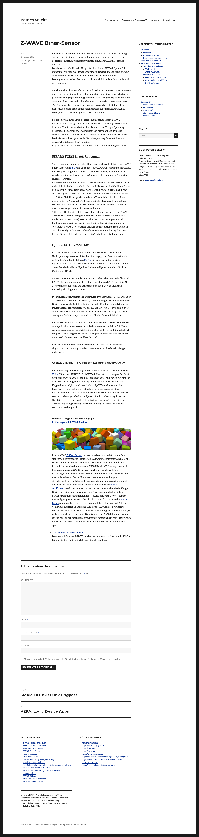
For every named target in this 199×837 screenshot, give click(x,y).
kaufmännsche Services (153, 105)
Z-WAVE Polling (29, 773)
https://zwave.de (88, 751)
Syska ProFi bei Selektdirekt (34, 779)
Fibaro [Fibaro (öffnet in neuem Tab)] (73, 167)
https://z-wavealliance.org (92, 754)
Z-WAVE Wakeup (29, 776)
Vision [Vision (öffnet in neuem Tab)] (55, 374)
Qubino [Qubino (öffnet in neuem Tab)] (88, 260)
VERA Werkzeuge (30, 754)
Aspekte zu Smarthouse (163, 20)
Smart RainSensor (30, 757)
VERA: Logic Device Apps (33, 748)
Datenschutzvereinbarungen (155, 58)
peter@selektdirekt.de (154, 180)
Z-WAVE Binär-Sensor (32, 751)
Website (25, 646)
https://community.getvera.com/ (95, 746)
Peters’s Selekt (149, 116)
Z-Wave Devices (74, 455)
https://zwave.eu (88, 748)
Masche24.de (148, 110)
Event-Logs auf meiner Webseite (36, 746)
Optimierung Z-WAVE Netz (156, 77)
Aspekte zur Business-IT (134, 20)
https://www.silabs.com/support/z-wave (98, 765)
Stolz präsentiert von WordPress (73, 824)
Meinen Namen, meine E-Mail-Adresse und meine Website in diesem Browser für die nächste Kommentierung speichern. (73, 659)
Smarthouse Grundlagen (153, 66)
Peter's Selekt (34, 20)
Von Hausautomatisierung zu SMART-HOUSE (41, 770)
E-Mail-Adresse (30, 633)
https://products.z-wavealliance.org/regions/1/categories (105, 757)
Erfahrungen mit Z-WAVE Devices (69, 422)
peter (23, 53)
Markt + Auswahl (152, 72)
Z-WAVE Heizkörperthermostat (68, 532)
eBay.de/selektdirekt (151, 113)
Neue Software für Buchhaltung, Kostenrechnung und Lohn (47, 765)
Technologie (150, 69)
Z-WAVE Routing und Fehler (34, 743)
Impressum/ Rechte (151, 55)
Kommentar (27, 580)
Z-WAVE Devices (152, 83)
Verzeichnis (148, 52)
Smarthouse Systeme (151, 75)
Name (24, 620)
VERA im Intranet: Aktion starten (36, 768)
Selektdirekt (146, 102)
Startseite (110, 20)
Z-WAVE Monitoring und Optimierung (38, 759)
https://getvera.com (90, 743)
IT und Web (148, 107)
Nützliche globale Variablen (34, 762)
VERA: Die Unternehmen (33, 782)
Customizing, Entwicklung (156, 80)
